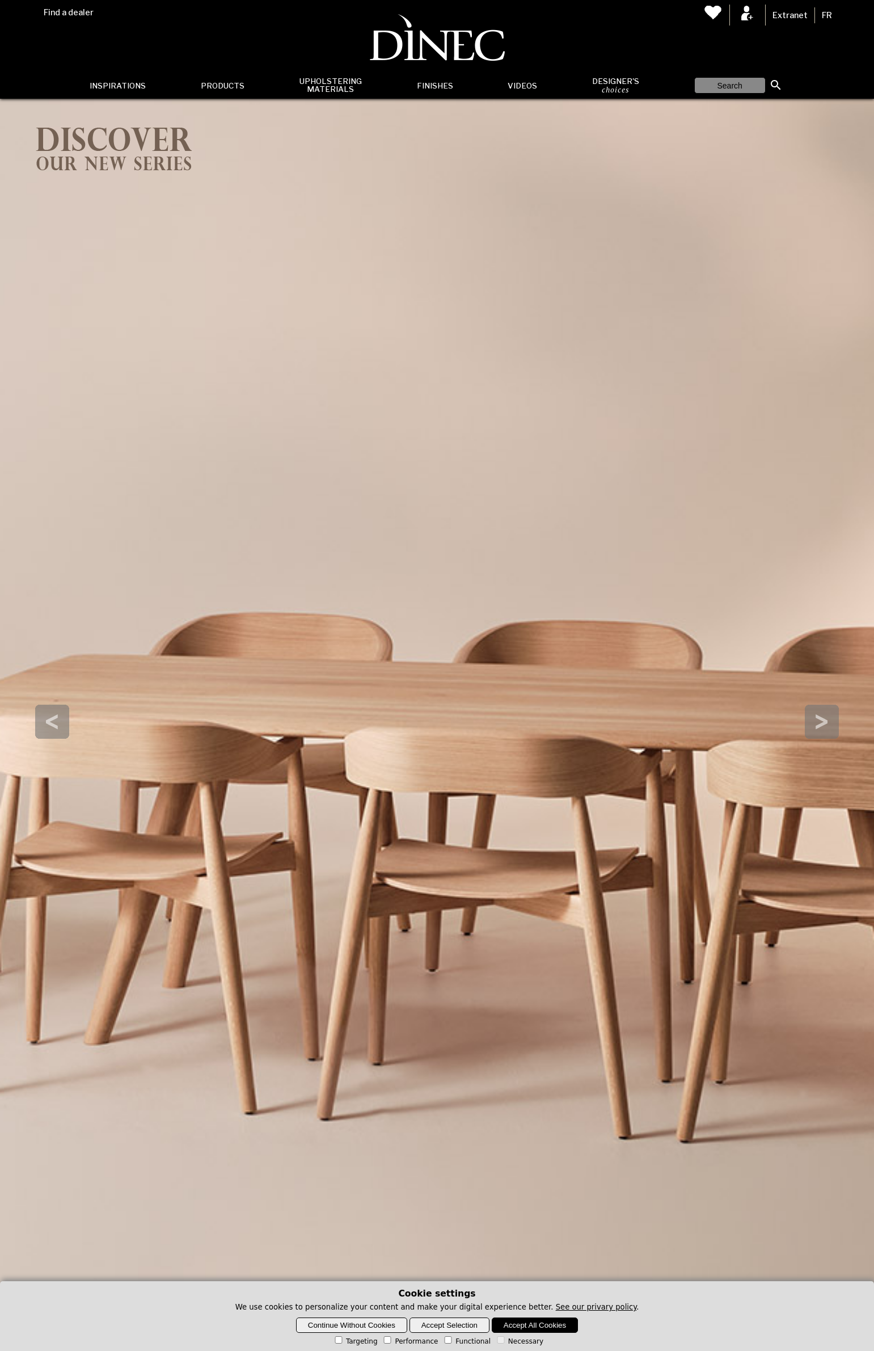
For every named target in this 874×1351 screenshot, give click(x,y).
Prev (52, 722)
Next (822, 722)
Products (222, 85)
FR (827, 15)
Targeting (355, 1341)
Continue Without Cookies (351, 1325)
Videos (522, 85)
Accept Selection (449, 1325)
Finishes (435, 85)
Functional (466, 1341)
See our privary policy (596, 1307)
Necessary (519, 1341)
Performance (410, 1341)
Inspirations (118, 85)
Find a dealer (69, 12)
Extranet (790, 15)
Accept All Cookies (535, 1325)
